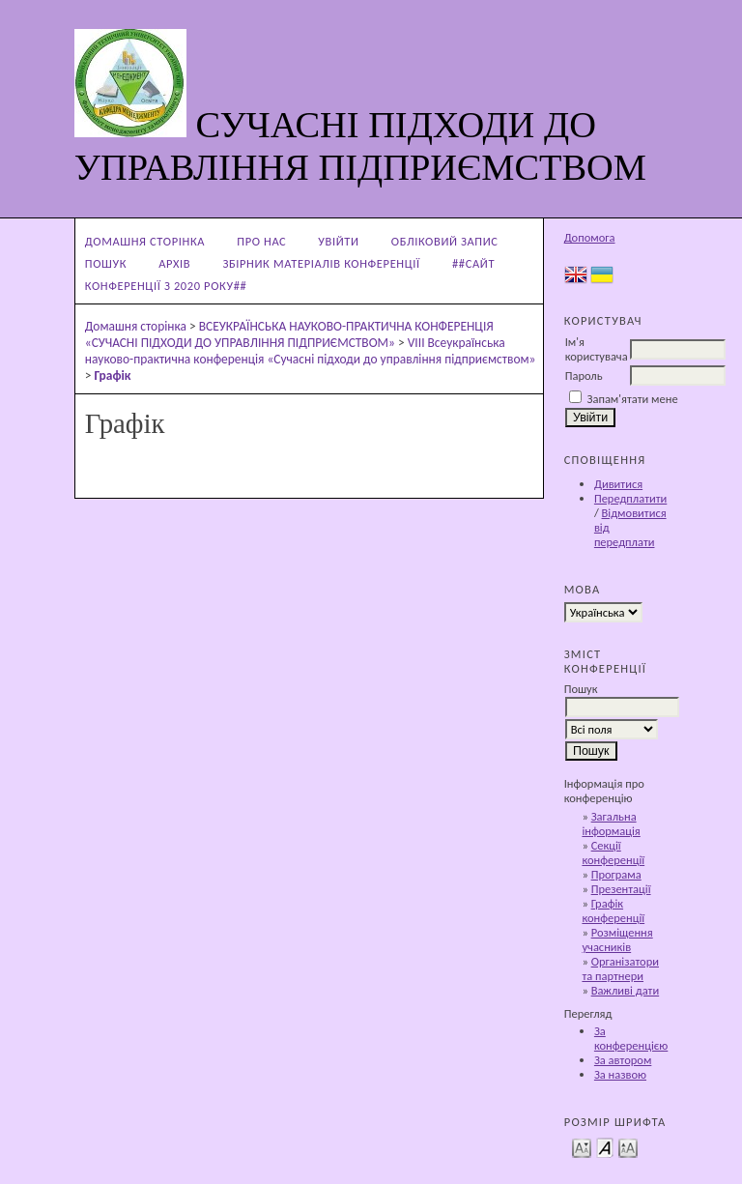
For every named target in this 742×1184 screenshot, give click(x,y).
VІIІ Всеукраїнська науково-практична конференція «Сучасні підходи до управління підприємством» (310, 350)
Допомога (589, 237)
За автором (622, 1060)
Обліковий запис (445, 241)
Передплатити (630, 498)
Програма (616, 874)
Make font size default (604, 1147)
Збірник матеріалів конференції (321, 263)
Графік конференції (613, 910)
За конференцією (631, 1038)
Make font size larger (628, 1147)
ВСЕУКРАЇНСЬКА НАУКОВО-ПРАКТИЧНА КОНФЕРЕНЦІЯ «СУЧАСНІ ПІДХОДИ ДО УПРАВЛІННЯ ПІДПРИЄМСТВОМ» (289, 334)
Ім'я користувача (596, 348)
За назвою (620, 1074)
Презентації (621, 888)
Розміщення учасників (617, 939)
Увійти (338, 241)
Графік (113, 375)
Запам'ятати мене (632, 398)
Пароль (584, 375)
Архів (174, 263)
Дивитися (618, 483)
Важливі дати (625, 990)
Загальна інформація (611, 823)
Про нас (261, 241)
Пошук (106, 263)
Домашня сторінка (145, 241)
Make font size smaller (581, 1147)
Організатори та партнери (620, 968)
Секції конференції (613, 852)
